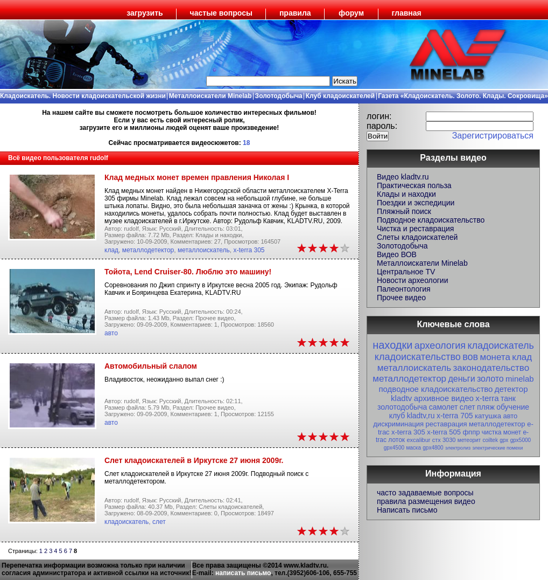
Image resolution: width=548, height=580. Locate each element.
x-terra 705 (455, 415)
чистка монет (501, 432)
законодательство (491, 368)
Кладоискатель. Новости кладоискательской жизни (83, 96)
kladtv (401, 398)
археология (440, 345)
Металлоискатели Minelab (210, 96)
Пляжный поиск (404, 211)
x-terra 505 (444, 432)
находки (392, 345)
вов (470, 356)
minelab (519, 378)
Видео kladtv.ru (403, 176)
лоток (396, 440)
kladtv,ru (421, 415)
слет (159, 522)
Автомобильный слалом (150, 366)
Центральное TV (406, 271)
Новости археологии (412, 280)
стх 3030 (444, 440)
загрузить (145, 13)
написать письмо (243, 573)
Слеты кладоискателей (417, 237)
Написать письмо (407, 510)
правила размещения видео (426, 501)
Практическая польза (414, 185)
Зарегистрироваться (492, 135)
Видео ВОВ (397, 254)
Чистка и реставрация (415, 228)
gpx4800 (433, 448)
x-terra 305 (248, 250)
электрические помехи (497, 448)
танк (508, 398)
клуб (397, 415)
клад (111, 250)
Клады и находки (406, 194)
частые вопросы (221, 13)
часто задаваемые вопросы (425, 492)
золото (490, 378)
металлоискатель (204, 250)
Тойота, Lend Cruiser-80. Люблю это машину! (187, 271)
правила (295, 13)
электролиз (457, 448)
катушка (488, 416)
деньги (461, 378)
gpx (504, 440)
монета (495, 357)
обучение (512, 407)
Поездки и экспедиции (415, 202)
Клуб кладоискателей (340, 96)
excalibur (418, 440)
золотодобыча (402, 407)
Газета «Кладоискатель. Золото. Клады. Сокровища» (463, 96)
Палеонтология (404, 289)
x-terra (486, 398)
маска (413, 448)
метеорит (469, 440)
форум (351, 13)
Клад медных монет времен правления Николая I (196, 177)
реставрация (446, 424)
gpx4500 (394, 448)
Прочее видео (401, 297)
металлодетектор (148, 250)
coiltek (490, 440)
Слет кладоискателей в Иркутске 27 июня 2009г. (194, 460)
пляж (486, 407)
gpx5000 (520, 440)
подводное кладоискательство (435, 388)
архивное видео (444, 398)
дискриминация (398, 424)
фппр (471, 432)
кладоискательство (418, 356)
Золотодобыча (279, 96)
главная (406, 13)
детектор (511, 388)
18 (246, 143)
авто (111, 333)
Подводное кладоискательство (430, 220)
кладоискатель (126, 522)
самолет (443, 407)
